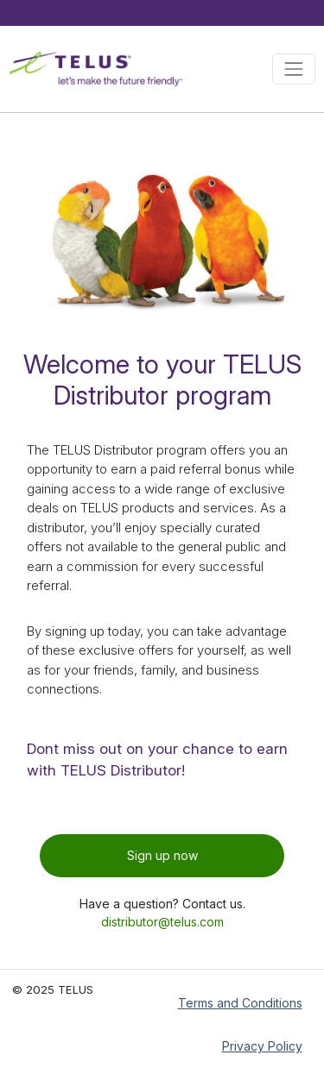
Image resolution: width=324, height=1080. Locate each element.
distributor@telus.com (162, 921)
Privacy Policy (262, 1046)
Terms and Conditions (240, 1002)
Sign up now (162, 855)
